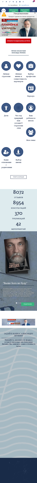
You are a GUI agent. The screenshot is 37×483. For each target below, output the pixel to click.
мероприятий (18, 229)
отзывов (18, 197)
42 (18, 224)
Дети (6, 116)
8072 (18, 192)
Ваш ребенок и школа (30, 118)
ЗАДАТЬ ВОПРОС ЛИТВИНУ (25, 11)
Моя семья (30, 140)
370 (18, 213)
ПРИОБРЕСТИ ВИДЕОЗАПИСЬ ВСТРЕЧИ (18, 41)
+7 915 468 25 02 (25, 5)
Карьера (30, 96)
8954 (18, 203)
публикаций (18, 219)
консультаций (18, 208)
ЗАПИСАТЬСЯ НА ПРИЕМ (14, 11)
